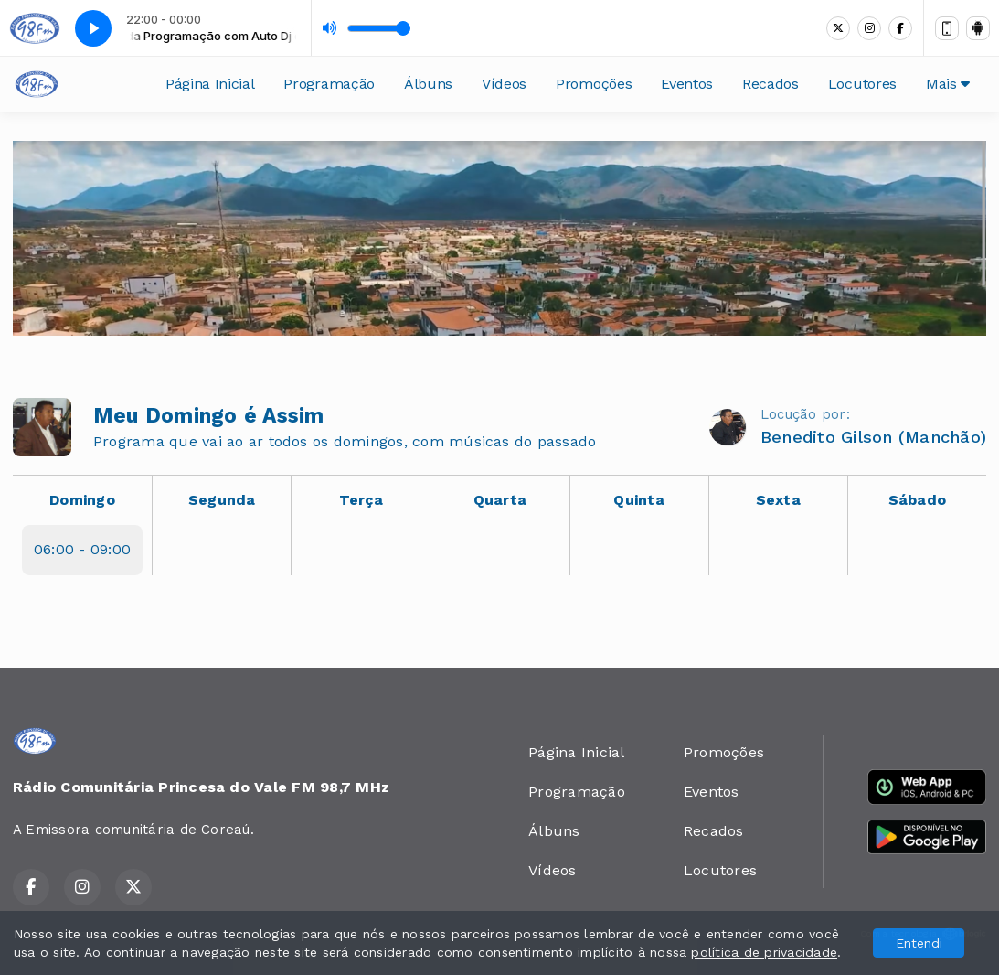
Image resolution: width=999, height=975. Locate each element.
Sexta (778, 500)
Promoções (594, 83)
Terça (361, 500)
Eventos (687, 83)
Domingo (82, 500)
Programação (328, 83)
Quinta (638, 500)
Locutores (862, 83)
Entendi (919, 943)
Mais (948, 83)
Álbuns (428, 83)
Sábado (917, 500)
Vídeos (504, 83)
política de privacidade (764, 952)
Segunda (222, 500)
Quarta (499, 500)
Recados (770, 83)
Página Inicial (210, 83)
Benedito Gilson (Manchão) (873, 436)
